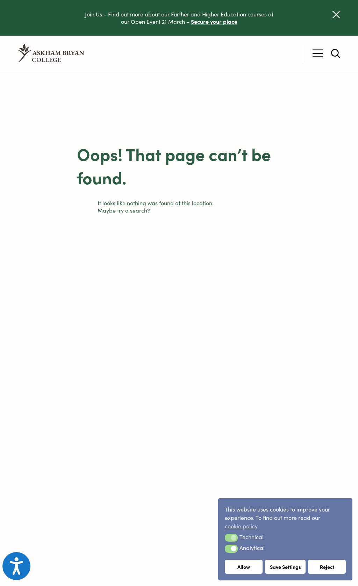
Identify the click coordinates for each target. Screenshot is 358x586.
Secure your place (214, 21)
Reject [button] (327, 566)
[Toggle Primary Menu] (318, 53)
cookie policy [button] (241, 526)
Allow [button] (243, 566)
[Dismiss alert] (336, 14)
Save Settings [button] (285, 566)
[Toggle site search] (335, 53)
